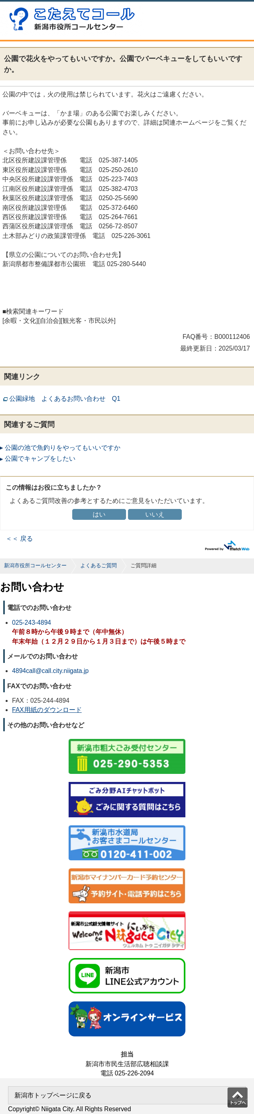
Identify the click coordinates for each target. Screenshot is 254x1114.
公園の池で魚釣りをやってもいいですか (62, 447)
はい (99, 514)
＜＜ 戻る (19, 538)
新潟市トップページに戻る (52, 1095)
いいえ (155, 514)
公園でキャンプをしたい (40, 458)
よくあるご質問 (98, 565)
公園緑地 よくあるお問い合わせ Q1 (64, 398)
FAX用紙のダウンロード (47, 709)
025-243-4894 (31, 622)
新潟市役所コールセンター (35, 565)
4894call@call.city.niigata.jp (50, 670)
